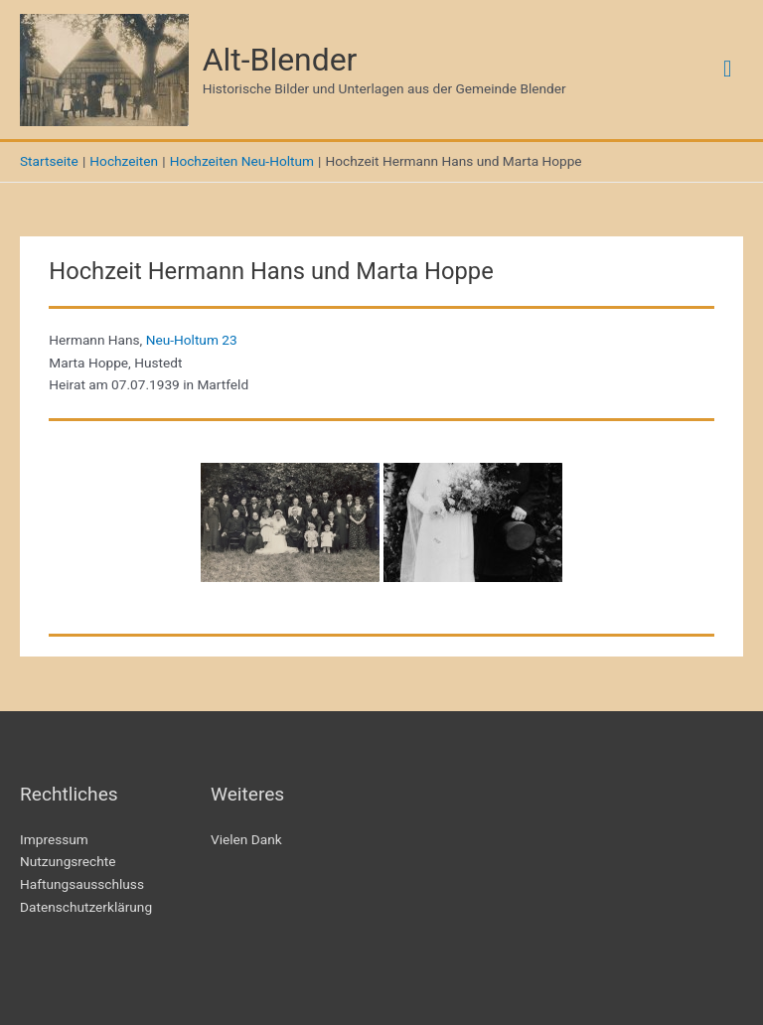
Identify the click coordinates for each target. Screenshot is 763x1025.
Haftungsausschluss (82, 884)
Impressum (54, 839)
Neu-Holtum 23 (191, 340)
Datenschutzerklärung (86, 907)
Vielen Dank (246, 839)
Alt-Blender (280, 59)
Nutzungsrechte (68, 861)
